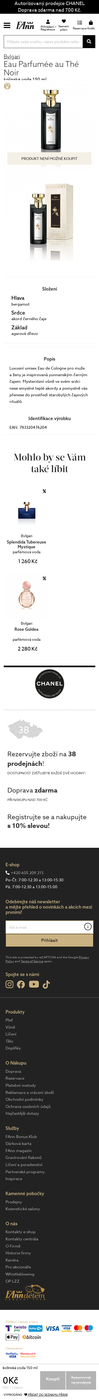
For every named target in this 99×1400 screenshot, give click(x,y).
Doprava (13, 1071)
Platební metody (21, 1085)
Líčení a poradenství (24, 1165)
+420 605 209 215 (27, 873)
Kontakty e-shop (21, 1232)
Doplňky (13, 1048)
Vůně (10, 1027)
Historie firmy (18, 1253)
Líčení (11, 1034)
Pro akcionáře (18, 1267)
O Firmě (13, 1246)
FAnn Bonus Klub (21, 1137)
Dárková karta (18, 1143)
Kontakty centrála (22, 1239)
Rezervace (15, 1078)
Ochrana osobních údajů (28, 1106)
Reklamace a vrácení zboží (30, 1092)
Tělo (9, 1041)
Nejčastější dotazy (22, 1113)
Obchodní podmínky (24, 1099)
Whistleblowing (20, 1274)
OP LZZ (13, 1281)
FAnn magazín (19, 1151)
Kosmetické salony (23, 1209)
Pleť (9, 1020)
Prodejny (14, 1202)
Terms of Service (32, 961)
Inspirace (14, 1179)
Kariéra (12, 1260)
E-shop (13, 864)
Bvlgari (12, 56)
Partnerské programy (25, 1172)
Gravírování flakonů (24, 1157)
